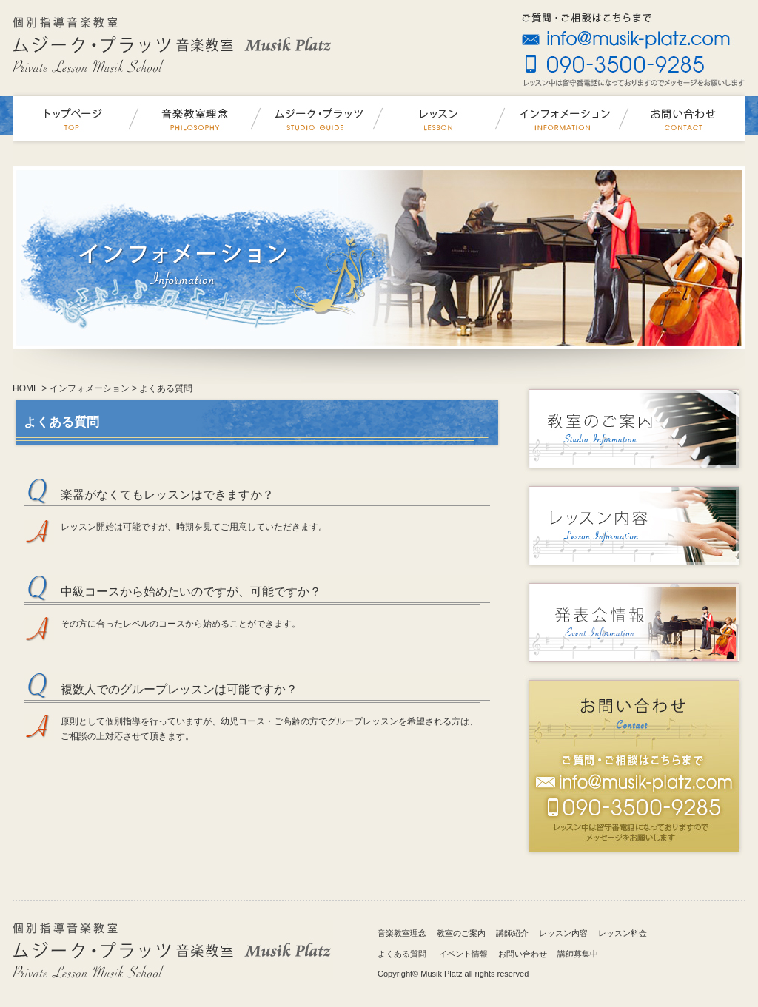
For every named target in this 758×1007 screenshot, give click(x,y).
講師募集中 (577, 953)
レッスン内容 (563, 933)
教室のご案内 (461, 933)
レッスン (440, 118)
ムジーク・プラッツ (318, 118)
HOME (26, 388)
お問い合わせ (684, 118)
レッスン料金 (622, 933)
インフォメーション (562, 118)
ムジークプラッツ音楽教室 (74, 118)
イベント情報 (463, 953)
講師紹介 (512, 933)
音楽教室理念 (196, 118)
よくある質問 (402, 953)
